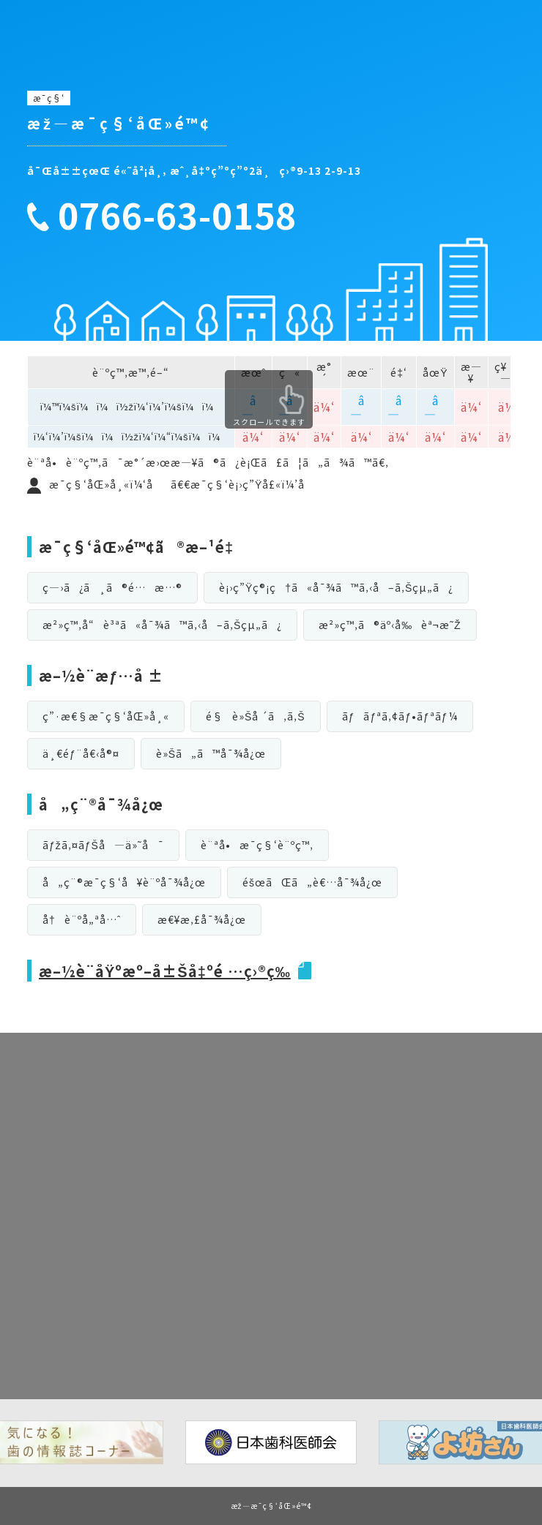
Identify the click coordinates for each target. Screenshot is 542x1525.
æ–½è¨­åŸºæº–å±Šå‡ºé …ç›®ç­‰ (165, 971)
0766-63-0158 (185, 215)
